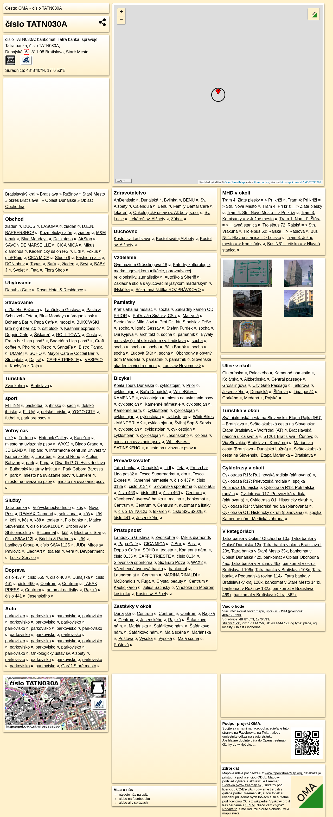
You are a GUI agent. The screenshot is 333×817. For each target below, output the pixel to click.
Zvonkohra (15, 386)
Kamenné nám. (128, 410)
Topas (36, 264)
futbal (10, 418)
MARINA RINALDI (180, 575)
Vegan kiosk (83, 316)
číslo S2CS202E (187, 511)
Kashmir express (79, 328)
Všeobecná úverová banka (138, 499)
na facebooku (258, 728)
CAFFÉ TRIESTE (63, 359)
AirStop (85, 239)
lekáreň (120, 212)
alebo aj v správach (133, 803)
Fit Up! (29, 412)
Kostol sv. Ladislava (132, 238)
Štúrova (280, 391)
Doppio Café (16, 334)
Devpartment (92, 551)
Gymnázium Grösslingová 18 (140, 264)
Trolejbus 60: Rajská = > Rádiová (274, 231)
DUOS (29, 226)
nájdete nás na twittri (134, 794)
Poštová (125, 638)
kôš (79, 507)
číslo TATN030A (47, 8)
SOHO (35, 353)
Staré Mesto (93, 194)
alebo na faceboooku (134, 799)
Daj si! (35, 359)
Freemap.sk (261, 182)
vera (70, 551)
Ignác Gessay (148, 328)
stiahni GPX (231, 623)
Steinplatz (14, 359)
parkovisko (15, 616)
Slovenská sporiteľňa (172, 486)
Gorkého (230, 398)
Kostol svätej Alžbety (175, 238)
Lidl (77, 251)
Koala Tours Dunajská (134, 385)
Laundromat (125, 575)
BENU (189, 200)
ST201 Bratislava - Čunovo (288, 436)
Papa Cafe (44, 322)
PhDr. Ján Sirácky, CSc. (155, 315)
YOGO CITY (83, 412)
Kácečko (82, 438)
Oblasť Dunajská (60, 200)
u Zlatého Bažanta (22, 309)
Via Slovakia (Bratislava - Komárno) (255, 443)
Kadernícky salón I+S (49, 251)
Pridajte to (230, 809)
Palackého (259, 373)
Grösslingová (234, 385)
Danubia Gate (18, 290)
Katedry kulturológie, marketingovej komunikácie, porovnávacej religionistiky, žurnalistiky (162, 270)
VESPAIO (94, 359)
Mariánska (138, 626)
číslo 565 (36, 577)
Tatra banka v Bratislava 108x (282, 570)
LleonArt (34, 551)
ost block (50, 328)
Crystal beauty (169, 581)
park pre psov (33, 418)
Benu (162, 206)
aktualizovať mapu (250, 611)
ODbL (262, 777)
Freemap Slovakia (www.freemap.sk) (250, 783)
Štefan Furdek (179, 328)
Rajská (90, 590)
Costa (91, 334)
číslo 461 (149, 493)
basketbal (34, 405)
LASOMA (49, 226)
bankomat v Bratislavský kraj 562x (265, 595)
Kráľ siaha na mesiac (133, 309)
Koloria (201, 435)
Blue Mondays (34, 239)
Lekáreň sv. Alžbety (147, 219)
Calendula (142, 206)
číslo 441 (13, 596)
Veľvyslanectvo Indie (52, 507)
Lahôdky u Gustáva (63, 309)
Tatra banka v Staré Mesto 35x (259, 551)
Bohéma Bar (16, 322)
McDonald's (124, 581)
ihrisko (55, 405)
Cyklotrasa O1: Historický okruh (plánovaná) (263, 512)
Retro (46, 347)
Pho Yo (29, 347)
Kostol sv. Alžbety (152, 594)
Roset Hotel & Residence (60, 290)
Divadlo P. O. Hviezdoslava (80, 463)
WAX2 (63, 444)
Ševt (84, 264)
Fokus (92, 251)
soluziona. (68, 514)
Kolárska (230, 379)
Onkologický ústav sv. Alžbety (58, 653)
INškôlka (122, 289)
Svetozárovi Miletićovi (134, 322)
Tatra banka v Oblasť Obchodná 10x (255, 538)
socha (164, 309)
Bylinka (170, 200)
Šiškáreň (42, 334)
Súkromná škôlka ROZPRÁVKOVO (168, 289)
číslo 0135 (123, 556)
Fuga (44, 463)
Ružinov (70, 194)
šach (71, 405)
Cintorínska (233, 373)
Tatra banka (16, 507)
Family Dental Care (191, 206)
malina (175, 499)
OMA (23, 8)
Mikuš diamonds (196, 537)
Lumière (83, 475)
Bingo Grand (87, 444)
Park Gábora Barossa (83, 469)
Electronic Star (87, 532)
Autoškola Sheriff (180, 277)
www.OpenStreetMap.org (283, 773)
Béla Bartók (175, 347)
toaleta (53, 520)
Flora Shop (54, 270)
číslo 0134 (138, 486)
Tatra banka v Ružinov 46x (255, 563)
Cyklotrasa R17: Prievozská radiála (254, 481)
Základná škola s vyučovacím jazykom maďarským (160, 283)
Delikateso (63, 239)
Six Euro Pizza (171, 562)
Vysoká (146, 638)
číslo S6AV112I (19, 539)
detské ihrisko (54, 412)
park (30, 463)
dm (184, 474)
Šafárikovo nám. (169, 626)
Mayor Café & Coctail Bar (71, 353)
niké (9, 438)
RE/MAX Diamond (36, 514)
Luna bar (43, 456)
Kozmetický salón (56, 232)
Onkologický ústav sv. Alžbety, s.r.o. (166, 212)
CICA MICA (67, 245)
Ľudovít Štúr (142, 353)
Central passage (286, 379)
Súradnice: (15, 70)
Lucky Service (23, 557)
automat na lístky (62, 590)
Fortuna (26, 438)
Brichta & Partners (56, 539)
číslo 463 (58, 577)
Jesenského (39, 596)
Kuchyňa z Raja (24, 366)
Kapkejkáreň (125, 587)
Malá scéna (175, 632)
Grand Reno (68, 456)
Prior (190, 385)
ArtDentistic (124, 200)
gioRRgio (13, 257)
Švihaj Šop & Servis (192, 423)
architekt (147, 334)
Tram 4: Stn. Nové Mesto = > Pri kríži (261, 212)
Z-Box (176, 544)
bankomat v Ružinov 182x (246, 588)
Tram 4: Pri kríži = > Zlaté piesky (292, 206)
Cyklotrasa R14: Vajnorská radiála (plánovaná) (265, 506)
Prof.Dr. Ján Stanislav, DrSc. (185, 322)
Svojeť (19, 270)
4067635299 (231, 615)
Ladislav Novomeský (182, 365)
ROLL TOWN (68, 334)
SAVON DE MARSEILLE (28, 245)
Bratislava (49, 194)
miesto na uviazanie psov (28, 444)
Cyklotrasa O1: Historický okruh (279, 500)
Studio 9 (62, 257)
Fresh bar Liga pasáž (24, 341)
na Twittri (263, 732)
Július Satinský (156, 587)
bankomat (196, 499)
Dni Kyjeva (123, 334)
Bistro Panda (91, 347)
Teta (35, 270)
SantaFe (65, 347)
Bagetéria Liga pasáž (69, 341)
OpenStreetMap (235, 182)
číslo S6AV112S (55, 545)
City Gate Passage (269, 385)
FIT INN (12, 405)
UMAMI (17, 353)
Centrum (48, 583)
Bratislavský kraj (20, 194)
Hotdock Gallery (53, 438)
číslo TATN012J (132, 511)
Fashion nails (88, 257)
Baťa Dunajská (154, 391)
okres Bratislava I (25, 200)
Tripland (36, 450)
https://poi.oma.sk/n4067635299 (300, 182)
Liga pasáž (304, 391)
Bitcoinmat (46, 532)
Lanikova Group (20, 545)
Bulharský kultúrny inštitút (33, 469)
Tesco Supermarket (158, 474)
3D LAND (14, 450)
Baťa (51, 264)
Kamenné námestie (163, 404)
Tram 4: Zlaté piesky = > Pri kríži (252, 200)
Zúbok (177, 219)
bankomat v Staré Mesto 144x (292, 582)
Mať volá (191, 315)
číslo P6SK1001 (45, 526)
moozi (65, 322)
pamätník (186, 334)
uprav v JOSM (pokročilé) (284, 611)
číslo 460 (26, 583)
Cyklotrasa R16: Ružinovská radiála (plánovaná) (266, 475)
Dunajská (17, 52)
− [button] (121, 20)
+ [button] (121, 12)
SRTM (250, 805)
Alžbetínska (255, 379)
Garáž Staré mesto (78, 666)
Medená (251, 398)
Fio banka (74, 520)
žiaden (11, 226)
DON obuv (15, 264)
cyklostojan (170, 385)
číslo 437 (13, 577)
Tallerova (301, 385)
